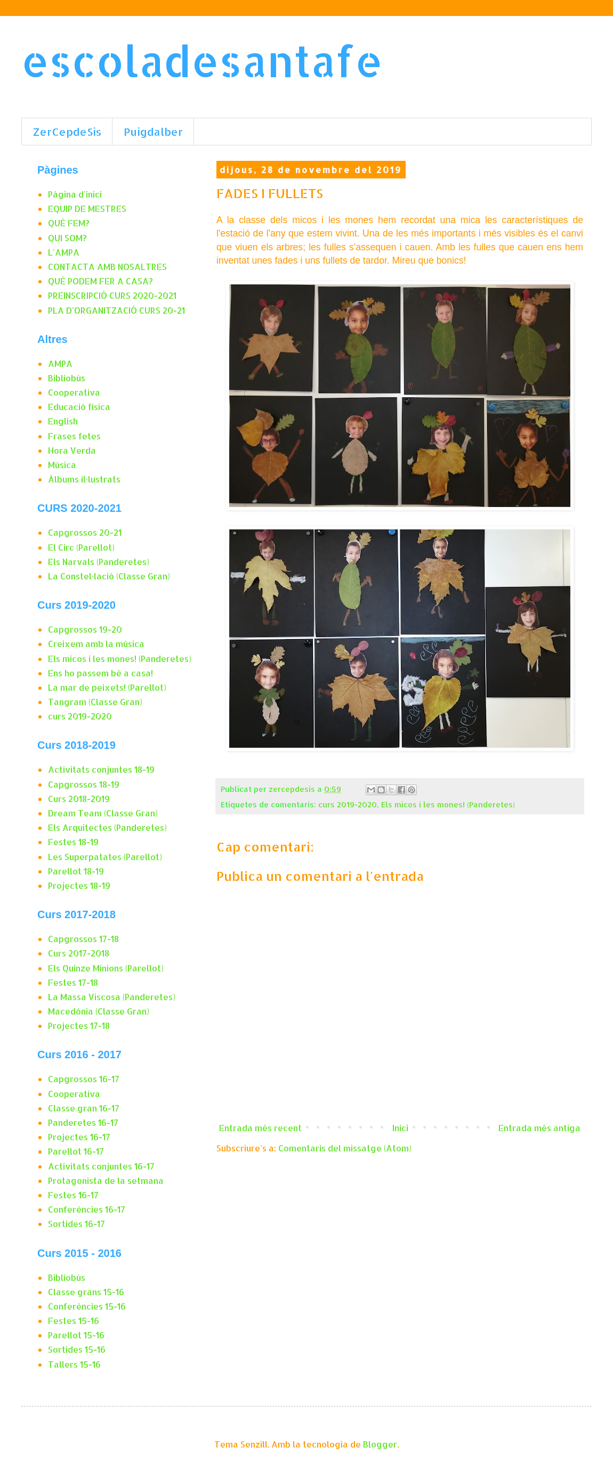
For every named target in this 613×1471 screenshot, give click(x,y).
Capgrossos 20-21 (85, 532)
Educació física (79, 406)
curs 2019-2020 (347, 804)
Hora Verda (72, 450)
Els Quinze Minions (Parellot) (106, 968)
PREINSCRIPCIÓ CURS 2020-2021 (112, 295)
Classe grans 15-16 (86, 1291)
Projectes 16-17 (79, 1136)
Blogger (380, 1444)
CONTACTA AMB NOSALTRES (107, 266)
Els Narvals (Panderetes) (98, 561)
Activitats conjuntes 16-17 (101, 1166)
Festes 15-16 (73, 1320)
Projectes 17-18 (79, 1025)
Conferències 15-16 (87, 1306)
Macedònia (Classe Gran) (98, 1011)
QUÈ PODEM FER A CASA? (100, 281)
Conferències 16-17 (86, 1209)
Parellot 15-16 (76, 1335)
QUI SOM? (67, 237)
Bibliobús (66, 377)
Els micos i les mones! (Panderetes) (448, 804)
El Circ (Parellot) (81, 547)
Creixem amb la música (96, 643)
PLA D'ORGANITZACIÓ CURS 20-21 (116, 310)
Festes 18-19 (73, 841)
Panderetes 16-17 (83, 1122)
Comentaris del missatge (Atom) (345, 1148)
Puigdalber (153, 131)
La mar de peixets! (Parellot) (107, 687)
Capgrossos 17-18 (83, 938)
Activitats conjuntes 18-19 (101, 769)
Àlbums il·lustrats (84, 479)
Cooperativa (74, 392)
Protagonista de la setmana (106, 1180)
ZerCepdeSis (67, 131)
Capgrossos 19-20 (85, 629)
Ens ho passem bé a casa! (100, 673)
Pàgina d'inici (75, 194)
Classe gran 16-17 (83, 1108)
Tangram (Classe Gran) (95, 701)
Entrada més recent (260, 1127)
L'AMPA (63, 252)
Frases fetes (74, 436)
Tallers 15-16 (74, 1364)
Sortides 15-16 (77, 1349)
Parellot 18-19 (76, 871)
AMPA (60, 363)
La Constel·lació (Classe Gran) (109, 576)
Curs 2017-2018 (78, 953)
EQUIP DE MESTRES (87, 208)
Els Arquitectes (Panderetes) (107, 827)
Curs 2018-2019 (79, 798)
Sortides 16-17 (76, 1223)
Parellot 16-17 (76, 1151)
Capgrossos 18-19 (83, 784)
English (63, 421)
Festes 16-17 (73, 1194)
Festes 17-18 (73, 982)
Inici (400, 1127)
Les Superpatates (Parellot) (105, 856)
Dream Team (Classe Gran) (103, 813)
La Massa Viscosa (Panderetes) (111, 996)
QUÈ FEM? (69, 222)
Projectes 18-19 (79, 885)
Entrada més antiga (539, 1127)
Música (62, 464)
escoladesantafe (202, 60)
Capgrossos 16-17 (83, 1078)
